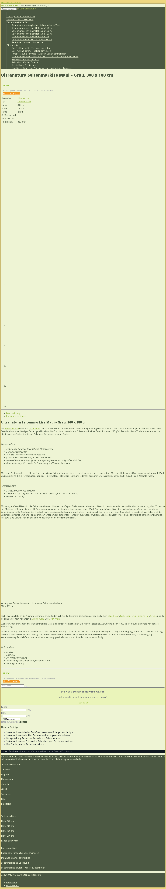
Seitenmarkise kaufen (17, 22)
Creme (153, 616)
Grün (134, 616)
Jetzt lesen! (83, 702)
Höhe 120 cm (7, 821)
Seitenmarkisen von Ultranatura (27, 42)
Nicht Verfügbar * (11, 93)
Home (4, 751)
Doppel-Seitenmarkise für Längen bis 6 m (32, 39)
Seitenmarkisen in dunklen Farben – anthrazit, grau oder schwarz (38, 735)
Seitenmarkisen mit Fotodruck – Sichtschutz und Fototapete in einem (45, 56)
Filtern (23, 722)
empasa (5, 774)
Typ (3, 718)
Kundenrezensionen (16, 416)
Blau (110, 616)
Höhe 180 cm (7, 830)
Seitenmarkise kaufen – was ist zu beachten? (23, 867)
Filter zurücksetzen (10, 721)
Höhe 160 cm (7, 825)
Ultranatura (23, 98)
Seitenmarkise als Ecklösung (20, 19)
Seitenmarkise (24, 101)
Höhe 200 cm (7, 835)
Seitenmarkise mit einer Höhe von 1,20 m (32, 28)
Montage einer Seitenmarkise (20, 16)
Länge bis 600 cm (9, 840)
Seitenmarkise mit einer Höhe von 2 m (30, 36)
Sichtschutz (12, 45)
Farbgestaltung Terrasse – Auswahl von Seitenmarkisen (39, 53)
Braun (116, 616)
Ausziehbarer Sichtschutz (24, 65)
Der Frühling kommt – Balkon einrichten (31, 50)
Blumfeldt (6, 803)
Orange (141, 616)
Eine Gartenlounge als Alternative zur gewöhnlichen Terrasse (42, 68)
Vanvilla (5, 784)
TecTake (5, 769)
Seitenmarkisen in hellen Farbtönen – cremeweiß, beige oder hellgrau (40, 732)
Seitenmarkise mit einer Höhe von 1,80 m (32, 33)
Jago (3, 799)
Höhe (3, 712)
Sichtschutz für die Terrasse (25, 59)
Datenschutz (12, 885)
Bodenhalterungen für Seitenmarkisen (20, 852)
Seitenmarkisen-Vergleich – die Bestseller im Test (36, 25)
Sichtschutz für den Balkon (25, 62)
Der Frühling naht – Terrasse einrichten (31, 48)
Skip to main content (11, 2)
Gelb (122, 616)
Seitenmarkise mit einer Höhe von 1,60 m (32, 30)
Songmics (6, 794)
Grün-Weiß (54, 618)
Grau (128, 616)
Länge (4, 706)
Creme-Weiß (38, 618)
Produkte (13, 751)
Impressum (11, 882)
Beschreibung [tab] (13, 413)
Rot (147, 616)
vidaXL (4, 789)
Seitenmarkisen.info (27, 8)
